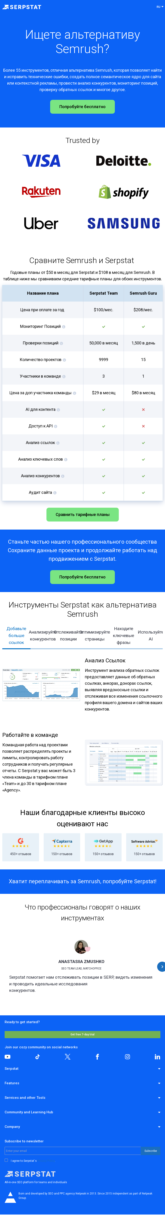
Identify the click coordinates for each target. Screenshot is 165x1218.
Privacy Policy (46, 1160)
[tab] (16, 636)
